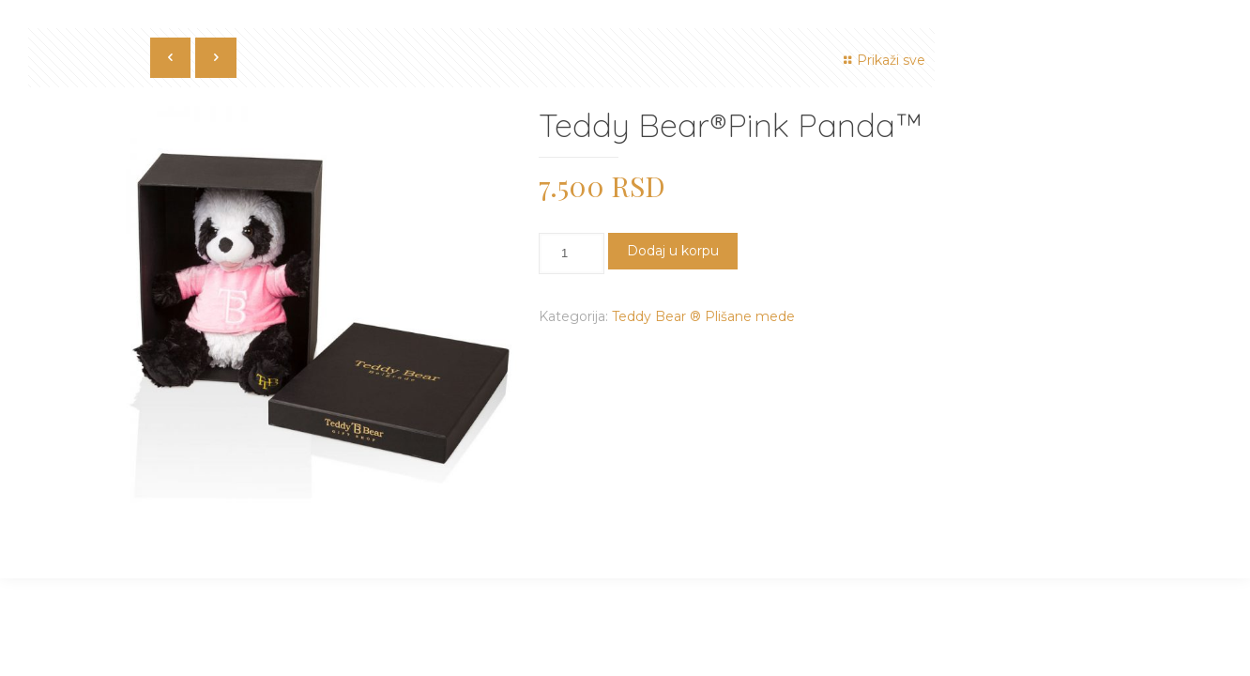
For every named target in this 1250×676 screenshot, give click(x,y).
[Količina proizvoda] (571, 253)
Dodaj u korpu (673, 250)
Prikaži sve (881, 60)
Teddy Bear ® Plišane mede (703, 316)
